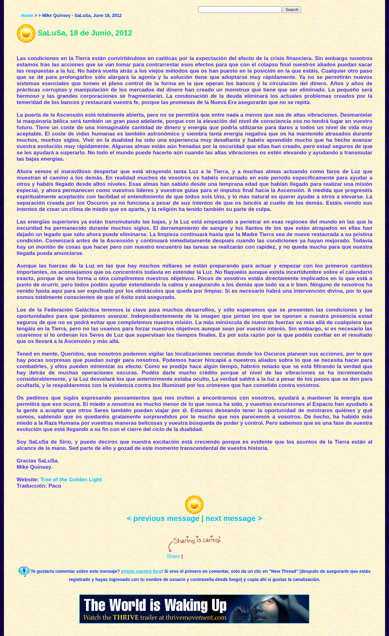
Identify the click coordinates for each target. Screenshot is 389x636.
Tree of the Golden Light (71, 480)
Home (27, 15)
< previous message (163, 518)
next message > (234, 518)
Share (173, 556)
